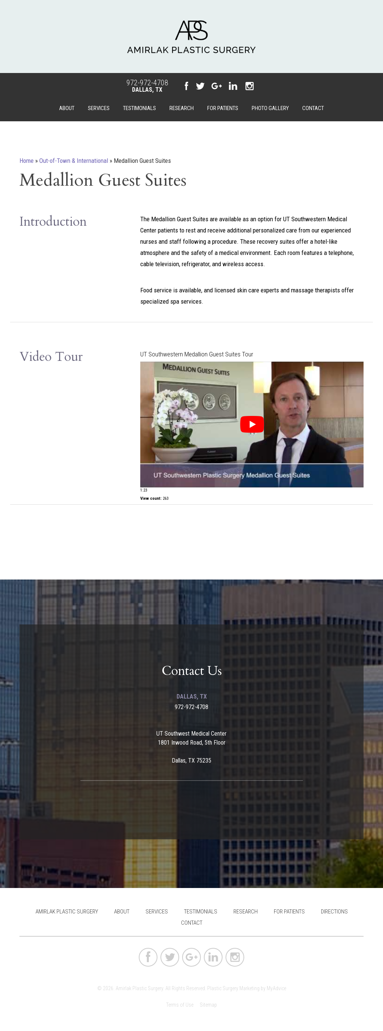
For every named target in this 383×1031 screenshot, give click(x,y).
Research (181, 108)
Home (26, 160)
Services (99, 108)
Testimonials (139, 108)
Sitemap (208, 1005)
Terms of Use (179, 1005)
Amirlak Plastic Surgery (67, 911)
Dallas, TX (147, 89)
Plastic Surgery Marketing (233, 988)
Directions (334, 911)
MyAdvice (276, 988)
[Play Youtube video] (252, 424)
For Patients (222, 108)
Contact (313, 108)
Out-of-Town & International (73, 160)
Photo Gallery (270, 108)
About (66, 108)
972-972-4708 (147, 82)
